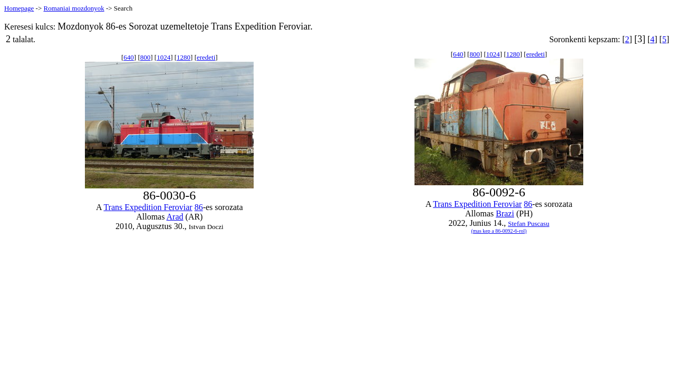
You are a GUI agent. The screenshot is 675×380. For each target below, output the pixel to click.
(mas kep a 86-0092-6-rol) (498, 231)
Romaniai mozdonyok (73, 8)
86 (199, 207)
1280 (183, 57)
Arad (175, 216)
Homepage (19, 8)
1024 (163, 57)
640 (128, 57)
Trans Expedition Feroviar (147, 207)
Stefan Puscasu (528, 223)
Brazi (505, 213)
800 (145, 57)
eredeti (206, 57)
